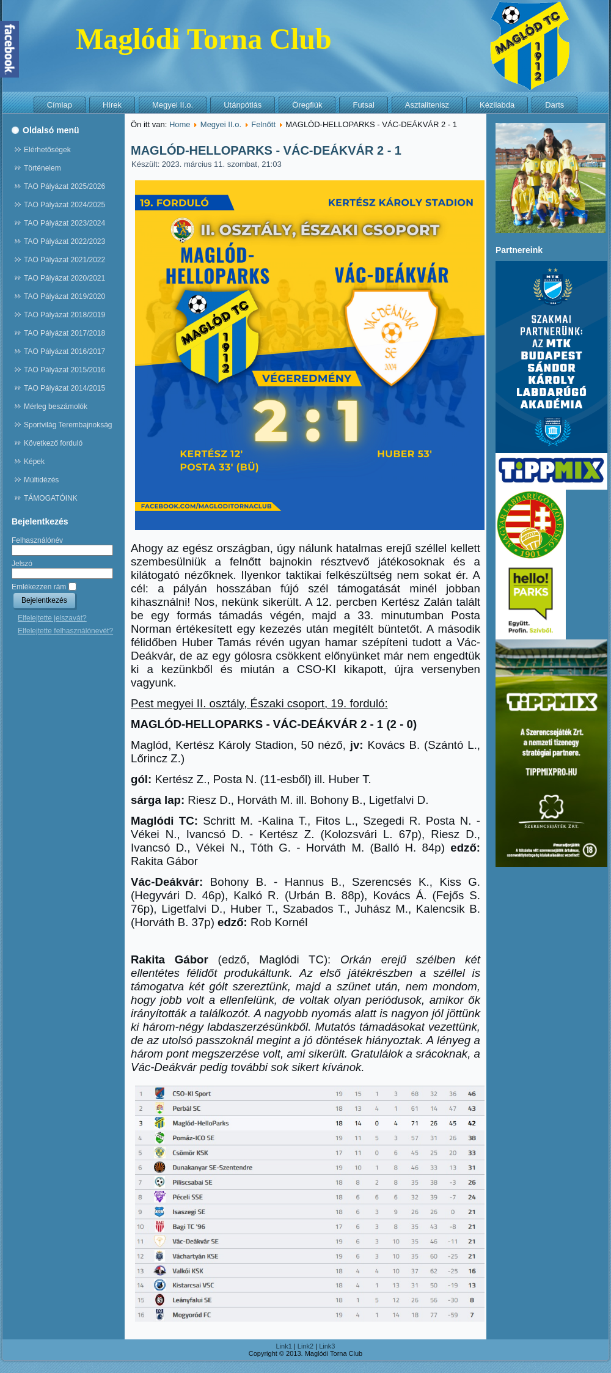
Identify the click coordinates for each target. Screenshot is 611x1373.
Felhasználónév (37, 540)
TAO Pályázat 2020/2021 (64, 278)
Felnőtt (263, 124)
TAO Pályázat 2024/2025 (64, 205)
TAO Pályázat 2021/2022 (64, 260)
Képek (34, 461)
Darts (554, 104)
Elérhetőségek (47, 149)
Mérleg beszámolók (55, 406)
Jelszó (22, 563)
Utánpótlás (243, 104)
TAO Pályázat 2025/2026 (64, 186)
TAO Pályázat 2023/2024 (64, 223)
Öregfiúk (307, 104)
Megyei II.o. (172, 104)
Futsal (363, 104)
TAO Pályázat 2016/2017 (64, 351)
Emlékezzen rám (39, 587)
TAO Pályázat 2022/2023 (64, 241)
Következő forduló (53, 443)
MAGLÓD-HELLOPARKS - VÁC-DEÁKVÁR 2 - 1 (266, 150)
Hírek (112, 104)
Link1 (284, 1346)
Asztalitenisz (427, 104)
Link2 (305, 1346)
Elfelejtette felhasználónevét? (65, 631)
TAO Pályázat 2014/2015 (64, 388)
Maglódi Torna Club (204, 39)
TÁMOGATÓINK (51, 498)
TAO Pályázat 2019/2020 (64, 296)
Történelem (42, 168)
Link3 (327, 1346)
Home (180, 124)
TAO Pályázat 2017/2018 (64, 333)
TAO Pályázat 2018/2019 (64, 315)
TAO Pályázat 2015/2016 (64, 370)
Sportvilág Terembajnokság (68, 425)
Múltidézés (41, 480)
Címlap (59, 104)
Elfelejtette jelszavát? (52, 618)
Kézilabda (497, 104)
